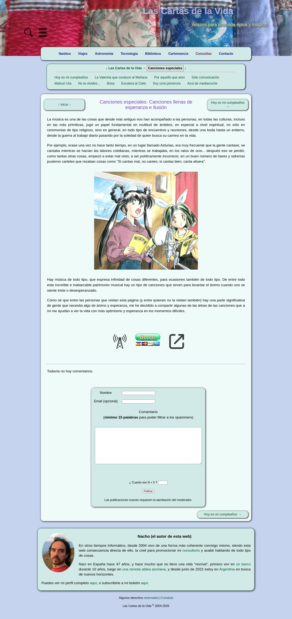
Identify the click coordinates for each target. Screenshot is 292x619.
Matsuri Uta (62, 83)
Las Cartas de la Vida (125, 68)
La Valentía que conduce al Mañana (121, 77)
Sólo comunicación (205, 77)
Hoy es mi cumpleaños (71, 77)
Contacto (167, 605)
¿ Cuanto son (138, 490)
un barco (243, 572)
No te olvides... (89, 83)
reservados (151, 605)
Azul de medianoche (202, 83)
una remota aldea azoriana (144, 577)
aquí (93, 590)
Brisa (110, 83)
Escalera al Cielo (133, 83)
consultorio (191, 558)
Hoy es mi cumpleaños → (227, 104)
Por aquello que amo (169, 77)
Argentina (227, 577)
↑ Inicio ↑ (64, 104)
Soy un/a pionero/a (167, 83)
